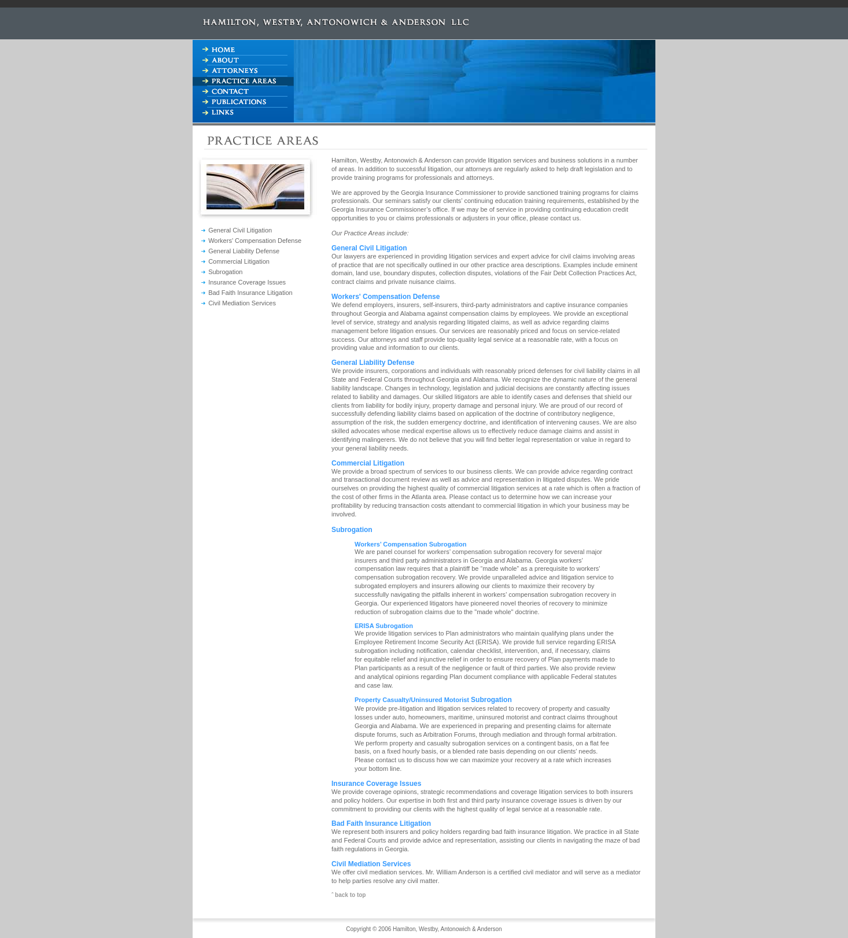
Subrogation (225, 271)
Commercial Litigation (239, 261)
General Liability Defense (243, 251)
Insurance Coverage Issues (247, 282)
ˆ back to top (348, 895)
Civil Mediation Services (242, 303)
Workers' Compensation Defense (254, 240)
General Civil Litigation (240, 230)
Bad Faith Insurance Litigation (250, 292)
